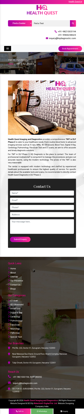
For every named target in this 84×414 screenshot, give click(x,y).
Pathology (14, 332)
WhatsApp (42, 411)
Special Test (15, 336)
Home (10, 64)
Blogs (12, 288)
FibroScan (14, 324)
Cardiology (14, 316)
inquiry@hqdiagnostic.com (62, 38)
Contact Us (14, 284)
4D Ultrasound (15, 304)
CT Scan (13, 300)
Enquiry (64, 411)
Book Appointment (70, 49)
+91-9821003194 (67, 31)
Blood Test (14, 308)
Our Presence (15, 280)
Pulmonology (15, 320)
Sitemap (13, 276)
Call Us (19, 411)
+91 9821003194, (21, 377)
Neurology (14, 328)
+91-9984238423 (67, 35)
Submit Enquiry (20, 239)
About (12, 272)
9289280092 (36, 377)
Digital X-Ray (15, 312)
